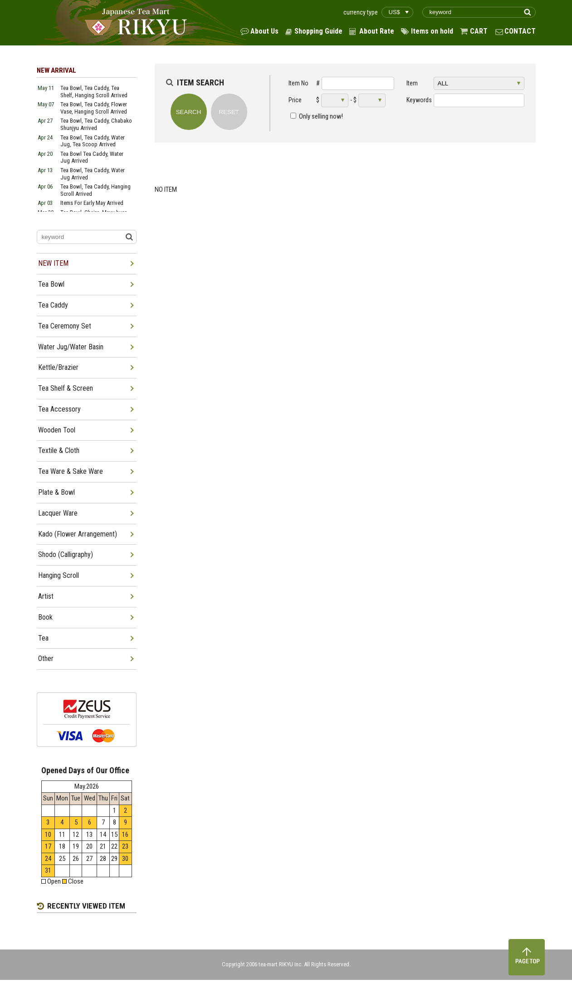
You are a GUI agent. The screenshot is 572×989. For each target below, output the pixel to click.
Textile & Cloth (58, 450)
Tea (43, 638)
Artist (46, 596)
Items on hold (432, 31)
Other (46, 658)
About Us (264, 31)
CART (479, 31)
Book (45, 617)
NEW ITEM (53, 263)
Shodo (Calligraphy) (65, 554)
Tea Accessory (59, 409)
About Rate (376, 31)
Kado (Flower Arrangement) (77, 534)
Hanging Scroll (58, 575)
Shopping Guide (318, 31)
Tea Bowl (51, 284)
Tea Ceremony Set (64, 326)
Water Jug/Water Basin (70, 347)
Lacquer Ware (58, 513)
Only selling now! (321, 116)
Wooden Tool (56, 430)
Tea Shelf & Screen (65, 388)
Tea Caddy (53, 305)
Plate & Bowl (56, 492)
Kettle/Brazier (58, 367)
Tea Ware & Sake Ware (70, 471)
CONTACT (520, 31)
